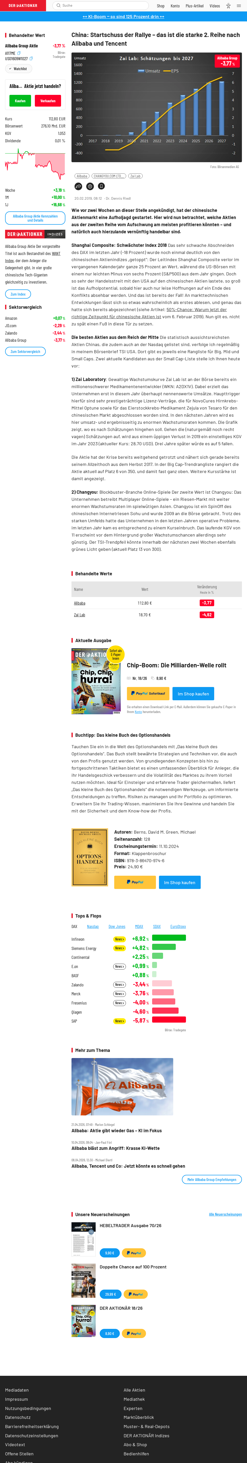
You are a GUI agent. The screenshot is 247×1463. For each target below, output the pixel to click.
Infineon (77, 939)
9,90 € (109, 1252)
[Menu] (240, 5)
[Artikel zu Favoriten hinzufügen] (101, 186)
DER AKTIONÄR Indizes (146, 1435)
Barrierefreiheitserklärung (32, 1426)
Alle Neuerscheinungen (225, 1214)
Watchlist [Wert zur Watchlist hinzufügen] (20, 68)
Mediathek (134, 1399)
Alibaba (82, 175)
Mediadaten (17, 1390)
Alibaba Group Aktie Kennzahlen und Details (35, 217)
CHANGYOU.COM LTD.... (109, 175)
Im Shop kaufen (193, 693)
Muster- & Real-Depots (147, 1426)
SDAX (157, 926)
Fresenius (79, 1003)
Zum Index (18, 293)
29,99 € (110, 1294)
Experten (133, 1408)
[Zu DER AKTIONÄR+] (195, 5)
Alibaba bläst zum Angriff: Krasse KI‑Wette (115, 1148)
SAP (74, 1021)
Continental (80, 957)
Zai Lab (135, 175)
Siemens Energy (83, 948)
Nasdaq (93, 926)
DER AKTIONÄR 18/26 (121, 1308)
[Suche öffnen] (58, 5)
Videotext (15, 1444)
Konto (138, 711)
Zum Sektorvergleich (25, 351)
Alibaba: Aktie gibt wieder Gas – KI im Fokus (116, 1130)
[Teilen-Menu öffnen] (78, 186)
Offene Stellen (19, 1453)
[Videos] (215, 5)
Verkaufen (47, 100)
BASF (75, 975)
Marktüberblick (139, 1417)
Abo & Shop (135, 1444)
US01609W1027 (19, 58)
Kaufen (20, 100)
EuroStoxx (178, 926)
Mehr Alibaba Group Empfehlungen (211, 1179)
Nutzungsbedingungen (28, 1408)
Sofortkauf (148, 693)
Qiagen (76, 1012)
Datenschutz (18, 1417)
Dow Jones (117, 926)
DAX (74, 926)
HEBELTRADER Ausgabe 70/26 (131, 1225)
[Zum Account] (175, 5)
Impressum (16, 1399)
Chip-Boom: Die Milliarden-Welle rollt (176, 665)
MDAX (139, 926)
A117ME (12, 52)
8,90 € (109, 1333)
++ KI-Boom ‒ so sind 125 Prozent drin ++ (123, 16)
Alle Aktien (134, 1390)
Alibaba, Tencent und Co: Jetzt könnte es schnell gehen (128, 1166)
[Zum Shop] (161, 5)
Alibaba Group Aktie (21, 45)
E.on (74, 966)
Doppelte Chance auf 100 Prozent (133, 1266)
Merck (75, 993)
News (119, 939)
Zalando (77, 984)
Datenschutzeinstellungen (31, 1435)
